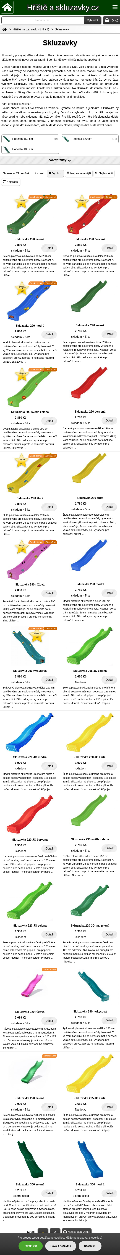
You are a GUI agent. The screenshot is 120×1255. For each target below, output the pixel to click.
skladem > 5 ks (20, 250)
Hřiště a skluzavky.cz (63, 7)
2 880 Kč (21, 244)
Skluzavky (62, 29)
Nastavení (90, 1246)
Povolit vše (30, 1246)
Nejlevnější (104, 173)
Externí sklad (20, 1195)
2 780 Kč (81, 331)
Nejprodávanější (79, 173)
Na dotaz (80, 682)
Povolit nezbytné (61, 1246)
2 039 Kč (21, 1017)
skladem (20, 768)
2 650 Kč (81, 676)
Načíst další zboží (76, 1232)
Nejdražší (11, 181)
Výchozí (55, 173)
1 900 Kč (21, 762)
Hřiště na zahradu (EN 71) (31, 29)
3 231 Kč (21, 1190)
